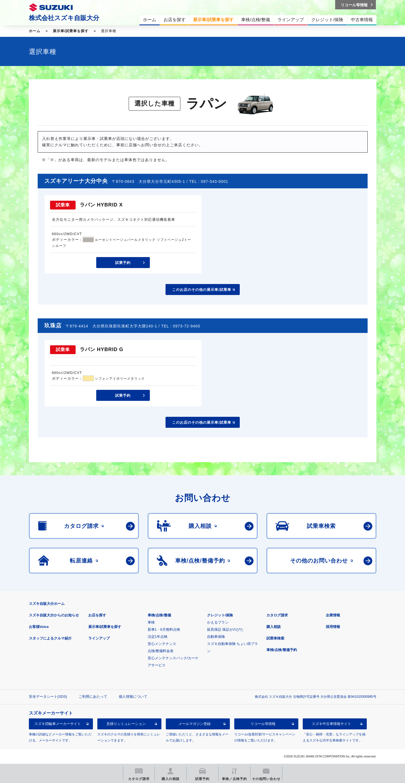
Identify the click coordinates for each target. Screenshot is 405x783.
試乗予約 (123, 263)
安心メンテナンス (162, 644)
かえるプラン (217, 622)
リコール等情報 (262, 724)
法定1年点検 (157, 637)
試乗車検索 (275, 638)
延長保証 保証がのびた (225, 629)
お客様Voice (39, 627)
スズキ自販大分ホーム (47, 604)
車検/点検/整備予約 (281, 650)
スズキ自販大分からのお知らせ (54, 615)
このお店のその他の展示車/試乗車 (201, 290)
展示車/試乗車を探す (71, 31)
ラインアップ (99, 638)
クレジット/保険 (220, 615)
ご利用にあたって (93, 696)
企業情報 (333, 615)
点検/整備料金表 (161, 651)
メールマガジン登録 (194, 724)
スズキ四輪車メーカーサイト (57, 724)
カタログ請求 (277, 615)
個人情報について (133, 696)
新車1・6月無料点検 (164, 629)
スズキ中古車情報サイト (331, 724)
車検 (151, 622)
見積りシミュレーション (126, 724)
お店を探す (97, 615)
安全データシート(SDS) (48, 696)
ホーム (34, 31)
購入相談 (273, 627)
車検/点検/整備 (159, 615)
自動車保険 (216, 637)
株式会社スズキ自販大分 (64, 17)
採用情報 (333, 627)
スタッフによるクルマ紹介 (50, 638)
